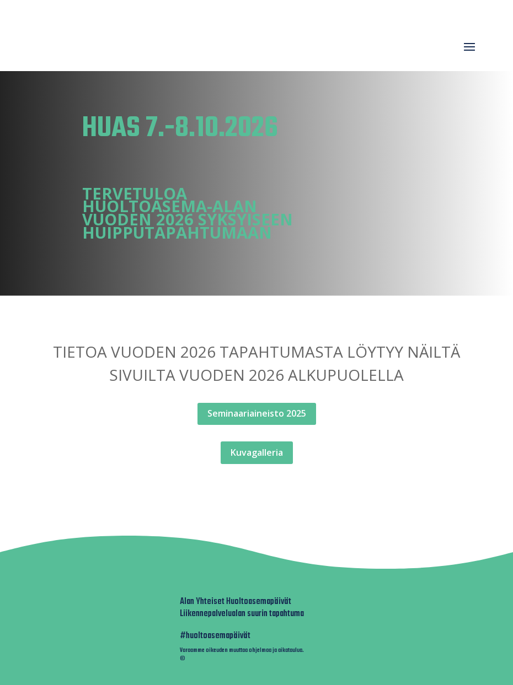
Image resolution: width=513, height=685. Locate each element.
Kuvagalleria (257, 452)
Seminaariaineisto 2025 (256, 413)
